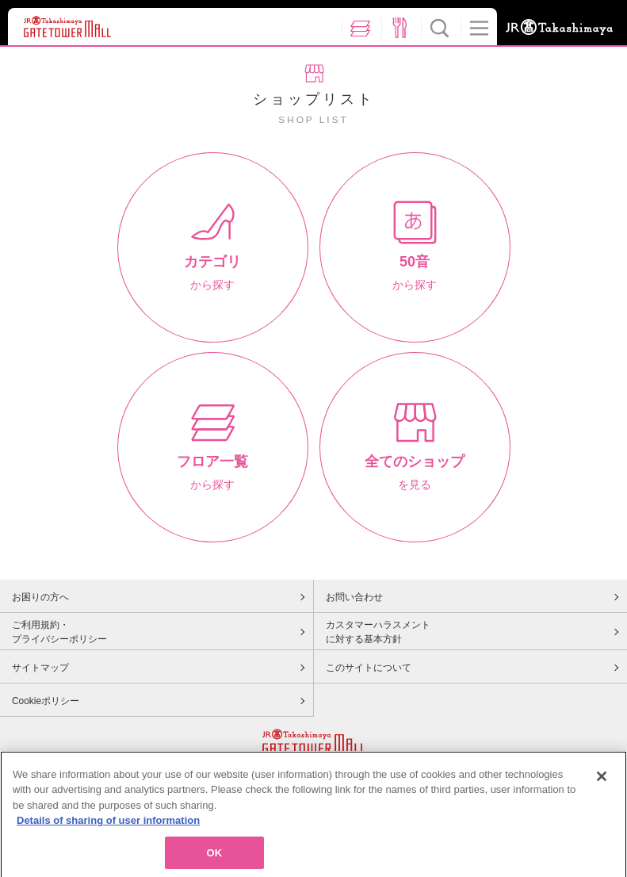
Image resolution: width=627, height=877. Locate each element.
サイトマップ (40, 667)
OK (214, 858)
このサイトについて (368, 667)
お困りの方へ (40, 597)
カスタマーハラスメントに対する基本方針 (378, 632)
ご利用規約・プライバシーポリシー (59, 632)
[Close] (601, 781)
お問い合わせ (354, 597)
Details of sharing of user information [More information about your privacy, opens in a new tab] (108, 825)
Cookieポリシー (45, 701)
